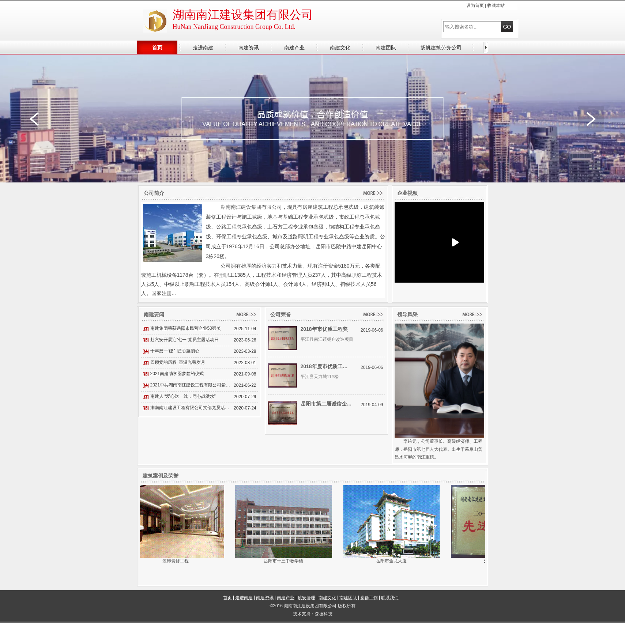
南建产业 (285, 597)
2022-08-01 (245, 362)
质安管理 (306, 597)
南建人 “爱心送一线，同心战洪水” (183, 396)
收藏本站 (496, 5)
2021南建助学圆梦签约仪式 (177, 373)
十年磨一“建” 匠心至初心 (175, 351)
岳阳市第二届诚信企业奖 (326, 404)
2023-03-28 (245, 351)
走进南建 (244, 597)
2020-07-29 (245, 396)
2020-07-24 (245, 408)
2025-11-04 (245, 328)
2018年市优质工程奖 (324, 329)
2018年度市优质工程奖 (326, 366)
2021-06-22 (245, 385)
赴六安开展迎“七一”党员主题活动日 (184, 339)
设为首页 (475, 5)
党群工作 (369, 597)
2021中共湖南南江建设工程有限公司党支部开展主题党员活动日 (191, 385)
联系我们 (390, 597)
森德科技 (323, 613)
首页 (227, 597)
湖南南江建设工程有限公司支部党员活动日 (191, 407)
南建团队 (348, 597)
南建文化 (327, 597)
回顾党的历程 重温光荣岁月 (178, 362)
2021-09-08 (245, 374)
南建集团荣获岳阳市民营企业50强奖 (185, 328)
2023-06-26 (245, 340)
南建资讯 (265, 597)
